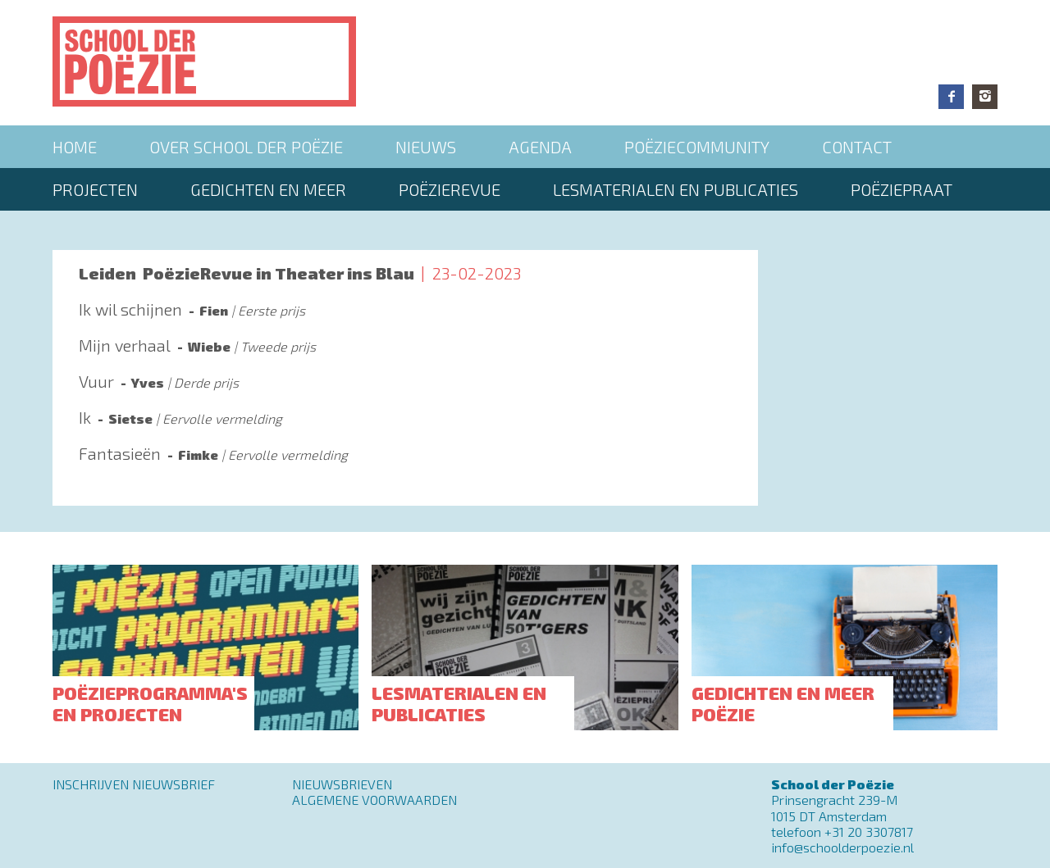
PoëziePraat (901, 189)
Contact (857, 147)
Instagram (985, 96)
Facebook (951, 96)
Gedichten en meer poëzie (783, 703)
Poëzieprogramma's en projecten (150, 703)
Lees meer (405, 317)
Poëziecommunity (696, 147)
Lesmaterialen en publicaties (675, 189)
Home (74, 147)
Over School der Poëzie (246, 147)
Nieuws (425, 147)
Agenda (540, 147)
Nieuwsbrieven (342, 784)
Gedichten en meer (268, 189)
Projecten (95, 189)
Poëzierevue (449, 189)
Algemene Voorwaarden (374, 799)
